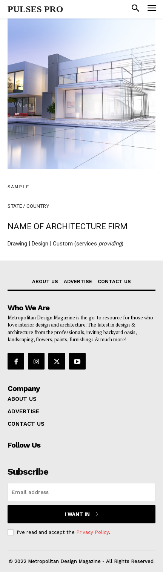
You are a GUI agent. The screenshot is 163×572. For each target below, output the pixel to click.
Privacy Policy (92, 532)
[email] (81, 492)
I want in (82, 514)
